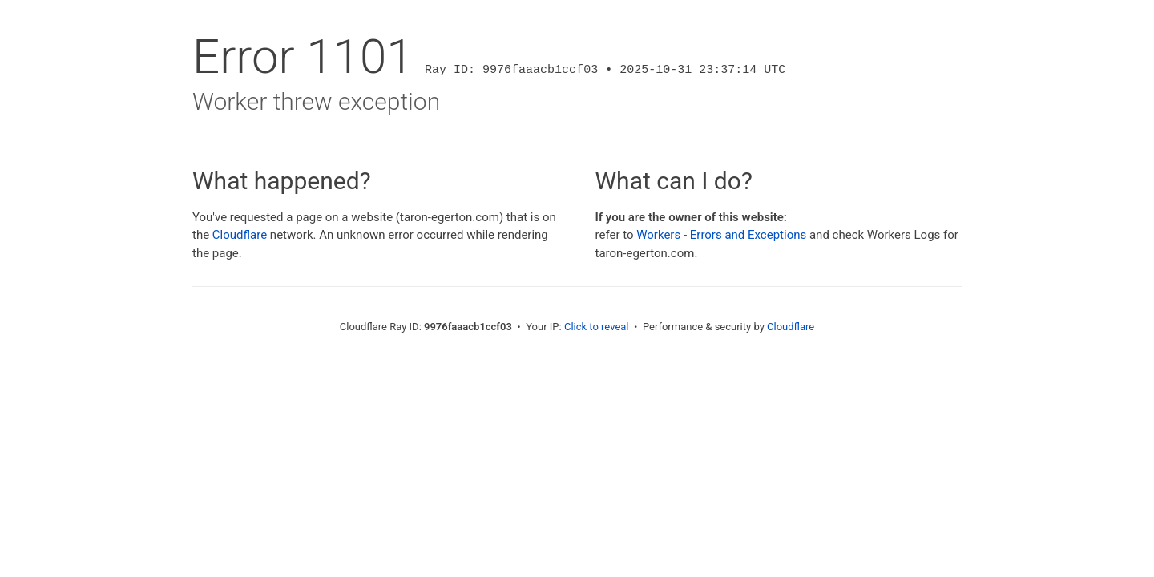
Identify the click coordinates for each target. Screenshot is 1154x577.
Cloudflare (239, 235)
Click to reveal (596, 327)
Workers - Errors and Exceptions (721, 235)
